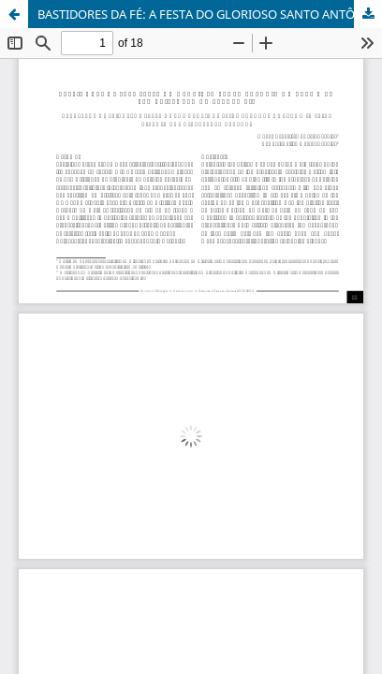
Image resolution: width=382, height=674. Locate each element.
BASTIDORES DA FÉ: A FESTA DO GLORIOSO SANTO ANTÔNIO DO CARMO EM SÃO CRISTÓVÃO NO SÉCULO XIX (209, 14)
